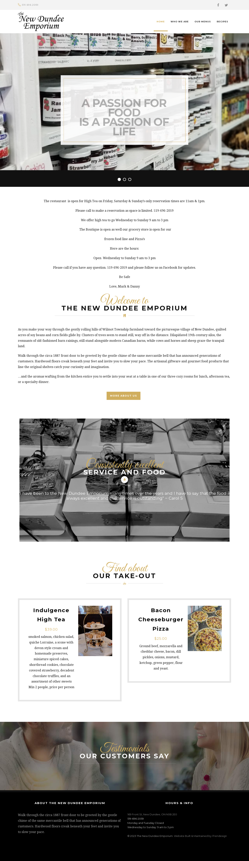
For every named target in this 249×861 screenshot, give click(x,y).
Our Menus (203, 21)
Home (161, 21)
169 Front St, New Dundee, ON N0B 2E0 (152, 814)
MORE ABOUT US (123, 395)
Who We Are (180, 21)
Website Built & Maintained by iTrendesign (200, 835)
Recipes (222, 21)
